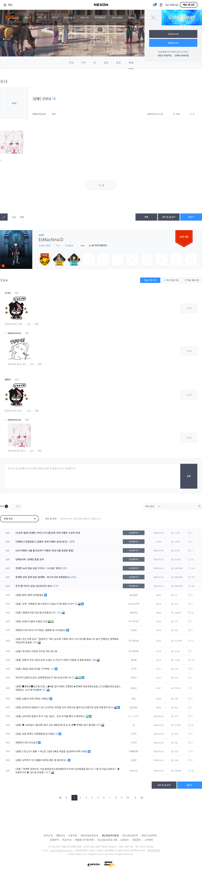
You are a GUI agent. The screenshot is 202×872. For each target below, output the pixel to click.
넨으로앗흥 (134, 640)
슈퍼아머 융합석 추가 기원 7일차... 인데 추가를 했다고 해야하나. (54, 716)
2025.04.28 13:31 (16, 450)
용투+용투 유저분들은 (33, 595)
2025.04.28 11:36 (13, 324)
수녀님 (8, 292)
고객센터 (149, 839)
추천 (83, 62)
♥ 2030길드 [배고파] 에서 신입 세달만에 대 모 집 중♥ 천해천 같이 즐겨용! (59, 724)
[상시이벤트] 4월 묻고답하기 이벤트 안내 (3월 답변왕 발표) (45, 550)
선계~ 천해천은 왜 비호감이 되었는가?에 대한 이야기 (48, 603)
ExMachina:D (39, 113)
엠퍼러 (8, 379)
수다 (131, 62)
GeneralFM (133, 603)
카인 (17, 292)
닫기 (153, 17)
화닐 (134, 698)
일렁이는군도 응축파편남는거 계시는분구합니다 (48, 677)
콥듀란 (134, 688)
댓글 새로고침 (192, 280)
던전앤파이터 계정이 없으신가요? (173, 51)
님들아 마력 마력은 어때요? (36, 698)
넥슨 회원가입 (171, 5)
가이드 (54, 17)
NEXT (136, 797)
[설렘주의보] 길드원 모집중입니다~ (39, 612)
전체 (71, 62)
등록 (189, 476)
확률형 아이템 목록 (84, 839)
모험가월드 (69, 17)
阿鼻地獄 (133, 751)
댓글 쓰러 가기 (150, 280)
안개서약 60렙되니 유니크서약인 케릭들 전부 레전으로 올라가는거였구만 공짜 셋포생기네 (66, 707)
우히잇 (134, 742)
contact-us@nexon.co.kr (61, 850)
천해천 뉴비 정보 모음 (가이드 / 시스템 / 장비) (38, 568)
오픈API (125, 839)
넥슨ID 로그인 (173, 34)
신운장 (134, 760)
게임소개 (41, 17)
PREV (66, 797)
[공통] (18, 595)
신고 (14, 217)
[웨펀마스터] (22, 630)
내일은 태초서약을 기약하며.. (36, 668)
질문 (106, 62)
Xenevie (134, 770)
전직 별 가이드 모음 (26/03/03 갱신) (34, 586)
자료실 (131, 17)
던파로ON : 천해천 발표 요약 (30, 559)
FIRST (60, 797)
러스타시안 (134, 621)
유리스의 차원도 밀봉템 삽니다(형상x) (47, 630)
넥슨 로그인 (189, 4)
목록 (146, 216)
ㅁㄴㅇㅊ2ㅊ (133, 716)
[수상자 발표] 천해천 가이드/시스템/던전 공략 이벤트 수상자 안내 (48, 532)
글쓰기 (191, 216)
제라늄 (134, 660)
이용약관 (72, 835)
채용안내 (60, 835)
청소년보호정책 (130, 835)
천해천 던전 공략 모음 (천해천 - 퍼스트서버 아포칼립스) (43, 577)
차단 (22, 217)
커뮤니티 (84, 17)
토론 (118, 62)
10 (127, 797)
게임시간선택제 (148, 835)
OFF (16, 506)
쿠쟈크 (134, 677)
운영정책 (54, 839)
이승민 (134, 733)
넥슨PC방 (67, 839)
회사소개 (48, 835)
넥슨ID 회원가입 (165, 55)
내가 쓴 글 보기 (168, 216)
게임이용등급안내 (89, 835)
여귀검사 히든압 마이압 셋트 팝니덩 (40, 651)
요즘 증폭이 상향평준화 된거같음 (38, 733)
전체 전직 (8, 518)
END (142, 797)
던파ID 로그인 (173, 43)
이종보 (134, 630)
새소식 (28, 17)
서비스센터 (117, 17)
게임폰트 (136, 839)
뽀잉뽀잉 (134, 707)
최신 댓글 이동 (171, 280)
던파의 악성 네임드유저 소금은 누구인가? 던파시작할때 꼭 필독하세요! (57, 660)
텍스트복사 (4, 217)
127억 (134, 668)
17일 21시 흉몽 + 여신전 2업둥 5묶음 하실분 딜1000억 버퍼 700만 (55, 751)
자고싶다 (33, 742)
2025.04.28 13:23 (13, 410)
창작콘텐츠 (100, 17)
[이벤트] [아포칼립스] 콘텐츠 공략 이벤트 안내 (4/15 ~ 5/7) (45, 541)
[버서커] (20, 677)
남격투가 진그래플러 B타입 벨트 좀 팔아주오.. (45, 760)
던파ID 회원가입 (182, 55)
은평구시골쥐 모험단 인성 (35, 621)
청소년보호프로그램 (107, 839)
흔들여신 (134, 612)
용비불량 (134, 595)
